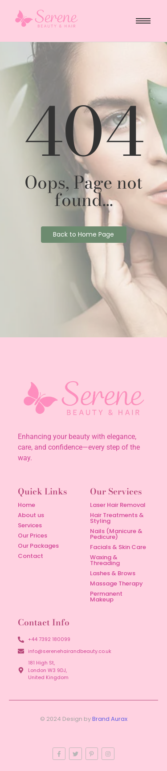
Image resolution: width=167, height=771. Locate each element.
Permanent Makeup (106, 596)
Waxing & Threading (105, 560)
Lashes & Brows (112, 573)
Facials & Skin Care (118, 547)
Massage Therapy (116, 583)
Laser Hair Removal (118, 505)
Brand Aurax (109, 719)
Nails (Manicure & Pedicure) (116, 534)
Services (30, 525)
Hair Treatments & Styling (117, 518)
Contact (30, 556)
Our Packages (38, 546)
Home (26, 505)
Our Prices (32, 535)
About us (31, 515)
